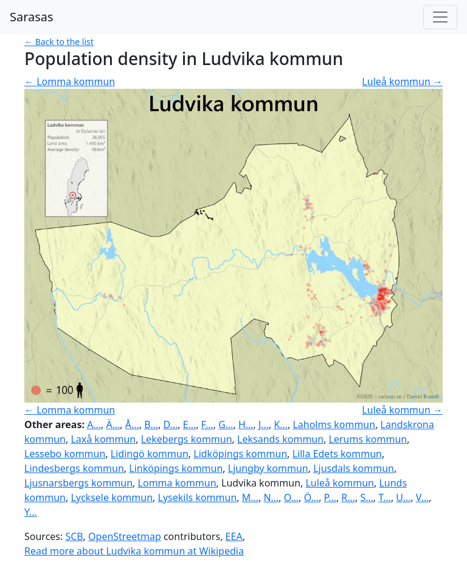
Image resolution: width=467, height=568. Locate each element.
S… (366, 497)
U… (403, 497)
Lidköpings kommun (240, 453)
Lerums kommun (368, 439)
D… (171, 424)
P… (330, 497)
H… (246, 424)
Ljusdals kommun (353, 468)
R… (348, 497)
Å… (132, 424)
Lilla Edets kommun (337, 453)
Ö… (311, 497)
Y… (30, 512)
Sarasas (32, 17)
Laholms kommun (333, 424)
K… (281, 424)
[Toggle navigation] (440, 17)
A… (94, 424)
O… (291, 497)
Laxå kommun (103, 439)
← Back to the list (59, 41)
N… (270, 497)
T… (384, 497)
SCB (74, 536)
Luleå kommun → (402, 81)
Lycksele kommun (112, 497)
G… (225, 424)
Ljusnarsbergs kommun (78, 483)
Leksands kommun (280, 439)
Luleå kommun (339, 483)
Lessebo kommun (64, 453)
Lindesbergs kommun (74, 468)
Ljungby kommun (268, 468)
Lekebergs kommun (186, 439)
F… (207, 424)
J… (263, 424)
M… (250, 497)
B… (151, 424)
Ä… (113, 424)
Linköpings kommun (176, 468)
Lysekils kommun (197, 497)
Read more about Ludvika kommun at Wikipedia (134, 551)
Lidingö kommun (150, 453)
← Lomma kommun (69, 81)
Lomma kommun (177, 483)
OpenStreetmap (124, 536)
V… (422, 497)
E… (189, 424)
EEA (234, 536)
